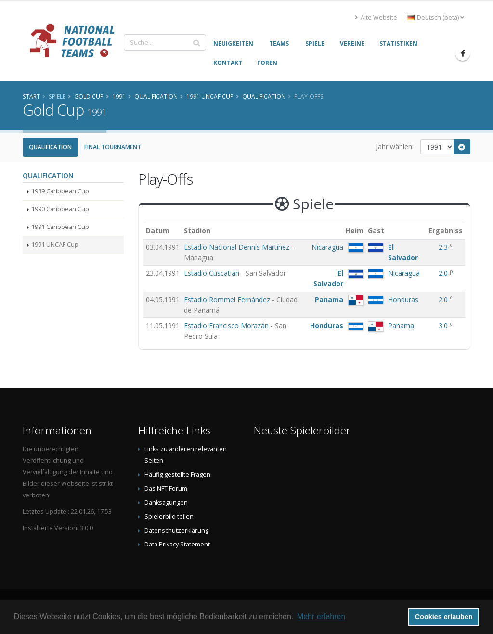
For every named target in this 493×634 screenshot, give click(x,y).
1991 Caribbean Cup (60, 227)
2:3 (444, 247)
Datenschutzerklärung (176, 530)
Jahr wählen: (395, 146)
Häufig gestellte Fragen (177, 474)
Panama (329, 299)
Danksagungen (166, 502)
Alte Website (376, 17)
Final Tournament (112, 147)
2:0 (444, 273)
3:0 (444, 325)
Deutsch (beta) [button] (435, 17)
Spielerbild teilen (169, 516)
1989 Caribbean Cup (60, 191)
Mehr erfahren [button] (321, 616)
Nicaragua (327, 247)
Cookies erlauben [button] (444, 617)
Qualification (50, 147)
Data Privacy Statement (177, 544)
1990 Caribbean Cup (60, 209)
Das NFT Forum (165, 488)
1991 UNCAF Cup (54, 245)
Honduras (403, 299)
